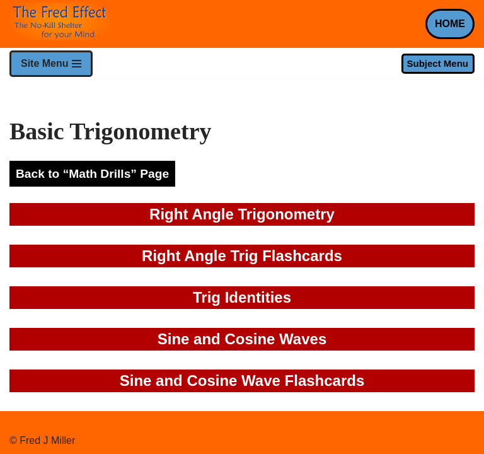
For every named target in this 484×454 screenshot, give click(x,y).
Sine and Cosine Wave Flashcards (242, 380)
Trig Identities (242, 297)
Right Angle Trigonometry (242, 214)
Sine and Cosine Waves (242, 338)
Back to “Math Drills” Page (92, 173)
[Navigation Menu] (51, 63)
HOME (450, 23)
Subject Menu (437, 63)
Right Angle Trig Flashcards (242, 255)
